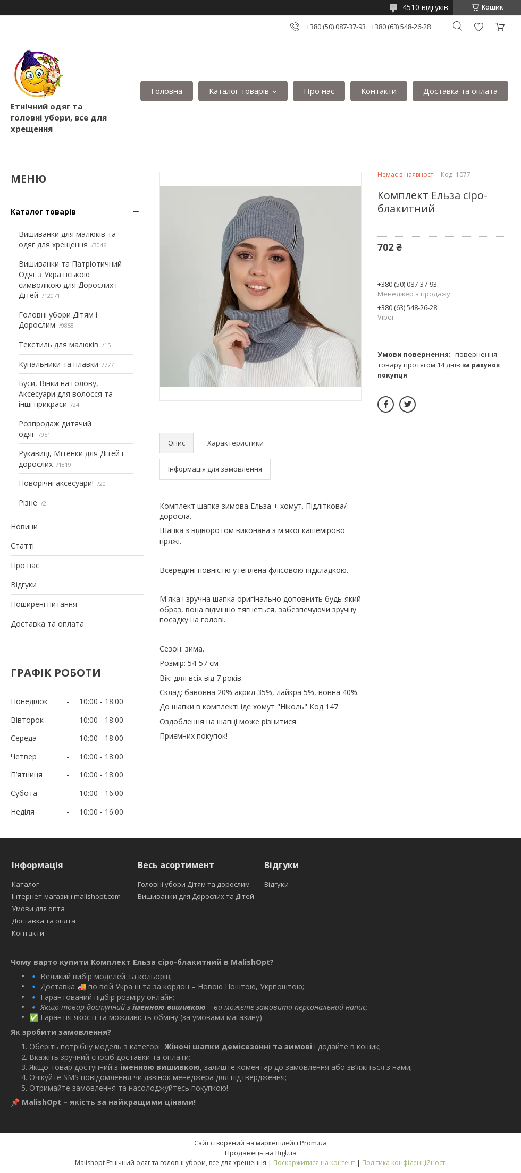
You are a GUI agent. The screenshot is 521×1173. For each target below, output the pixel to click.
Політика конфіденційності (404, 1162)
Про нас (319, 90)
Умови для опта (38, 908)
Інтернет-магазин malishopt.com (66, 896)
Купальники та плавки (58, 364)
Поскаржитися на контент (314, 1162)
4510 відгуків (425, 7)
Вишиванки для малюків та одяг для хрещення (67, 239)
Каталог (25, 884)
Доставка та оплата (460, 90)
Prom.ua (313, 1143)
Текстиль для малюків (58, 344)
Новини (24, 526)
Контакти (379, 90)
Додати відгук (478, 26)
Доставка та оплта (43, 921)
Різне (28, 503)
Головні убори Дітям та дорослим (194, 884)
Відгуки (24, 584)
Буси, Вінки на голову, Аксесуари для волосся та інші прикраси (66, 393)
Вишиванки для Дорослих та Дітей (196, 896)
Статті (22, 546)
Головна (166, 90)
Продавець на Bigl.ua (261, 1153)
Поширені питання (44, 604)
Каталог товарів (239, 90)
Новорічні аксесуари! (56, 483)
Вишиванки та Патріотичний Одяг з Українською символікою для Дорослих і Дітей (70, 279)
